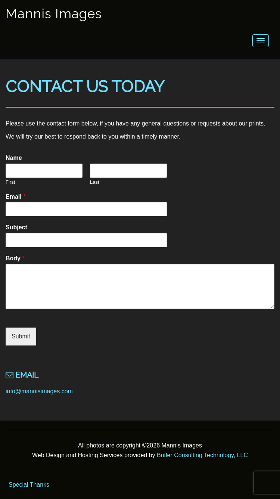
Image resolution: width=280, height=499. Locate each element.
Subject (16, 227)
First (10, 182)
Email (15, 196)
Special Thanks (29, 484)
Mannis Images (54, 13)
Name (14, 158)
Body (15, 258)
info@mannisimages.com (39, 391)
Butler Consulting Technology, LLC (202, 455)
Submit (21, 336)
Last (94, 182)
